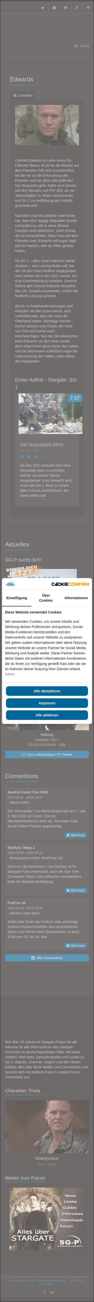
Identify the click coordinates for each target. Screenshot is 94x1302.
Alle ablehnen (47, 715)
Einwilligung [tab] (16, 598)
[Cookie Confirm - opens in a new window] (70, 583)
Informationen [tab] (76, 598)
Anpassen (47, 703)
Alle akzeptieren (47, 691)
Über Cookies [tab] (46, 597)
